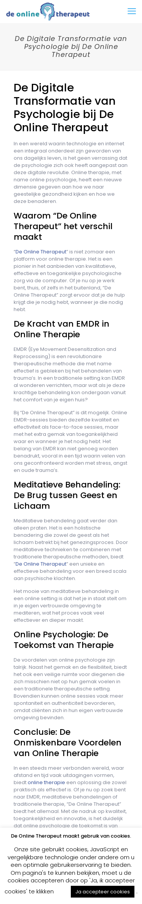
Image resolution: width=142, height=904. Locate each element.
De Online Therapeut (41, 251)
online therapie (46, 782)
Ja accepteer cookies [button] (102, 891)
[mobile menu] (131, 11)
